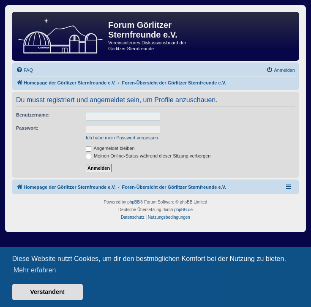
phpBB (133, 202)
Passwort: (27, 127)
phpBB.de (183, 209)
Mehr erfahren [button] (35, 270)
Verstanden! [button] (47, 291)
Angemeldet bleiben (110, 148)
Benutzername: (32, 114)
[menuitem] (24, 70)
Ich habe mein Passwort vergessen (122, 137)
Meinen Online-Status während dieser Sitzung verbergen (148, 155)
